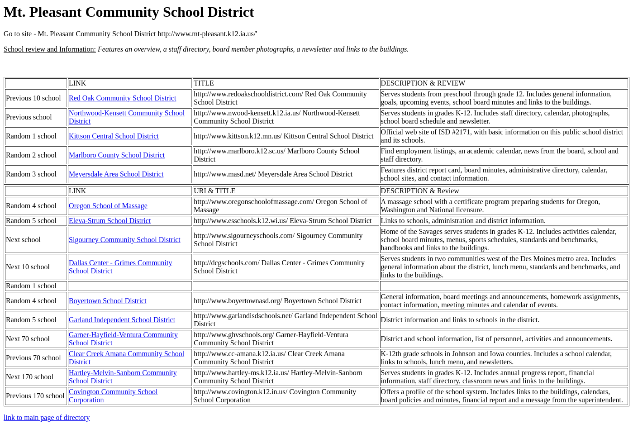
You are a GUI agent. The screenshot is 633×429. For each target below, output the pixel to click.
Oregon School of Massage (108, 206)
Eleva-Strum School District (110, 220)
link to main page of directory (47, 417)
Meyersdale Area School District (116, 174)
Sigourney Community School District (125, 239)
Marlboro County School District (117, 155)
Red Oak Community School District (122, 98)
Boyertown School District (108, 301)
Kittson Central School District (114, 136)
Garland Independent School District (122, 320)
